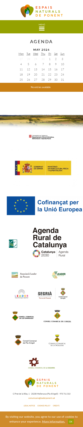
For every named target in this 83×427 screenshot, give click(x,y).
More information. (53, 421)
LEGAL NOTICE (29, 406)
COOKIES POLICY (43, 406)
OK (70, 421)
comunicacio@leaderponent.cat (41, 398)
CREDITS (56, 406)
